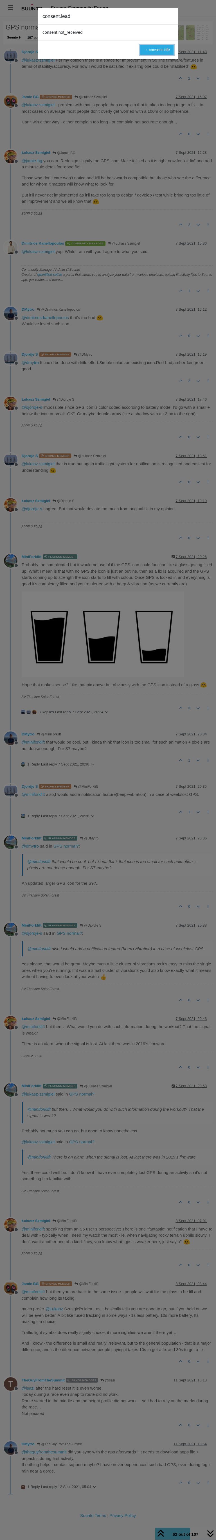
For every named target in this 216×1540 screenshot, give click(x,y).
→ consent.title (157, 50)
